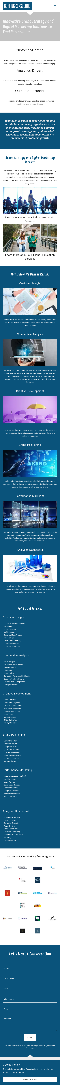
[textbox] (30, 968)
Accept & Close (30, 1079)
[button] (54, 6)
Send (30, 1038)
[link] (17, 6)
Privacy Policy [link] (42, 1046)
